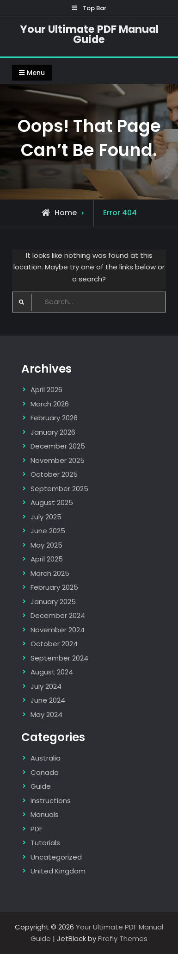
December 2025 (58, 446)
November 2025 (58, 460)
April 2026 (46, 389)
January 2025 (53, 601)
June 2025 (48, 531)
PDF (37, 829)
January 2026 (53, 432)
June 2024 (48, 700)
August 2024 (52, 672)
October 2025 (54, 474)
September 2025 (59, 488)
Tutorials (45, 843)
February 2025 (54, 587)
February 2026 (54, 418)
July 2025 (46, 517)
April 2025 (47, 559)
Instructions (51, 800)
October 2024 (54, 643)
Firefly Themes (122, 938)
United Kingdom (58, 871)
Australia (46, 758)
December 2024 (58, 615)
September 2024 (59, 658)
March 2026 (50, 404)
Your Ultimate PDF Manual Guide (89, 34)
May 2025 (46, 545)
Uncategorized (56, 857)
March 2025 (50, 573)
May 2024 (46, 714)
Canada (45, 772)
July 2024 (46, 686)
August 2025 (52, 502)
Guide (41, 786)
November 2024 (58, 630)
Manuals (45, 814)
